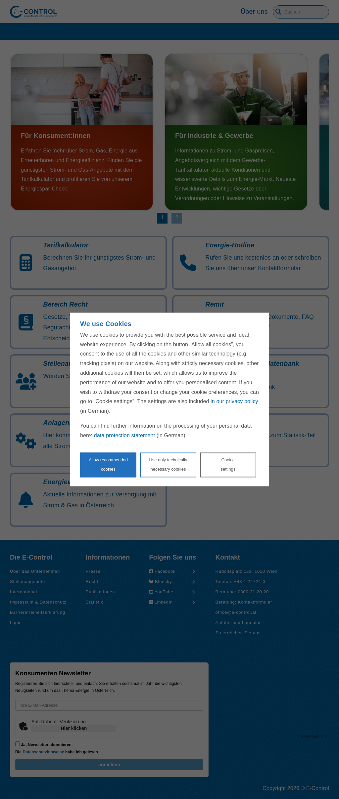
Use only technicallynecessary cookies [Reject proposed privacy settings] (168, 464)
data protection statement (124, 435)
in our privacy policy (234, 401)
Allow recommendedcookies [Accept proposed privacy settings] (108, 464)
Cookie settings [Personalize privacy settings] (227, 464)
